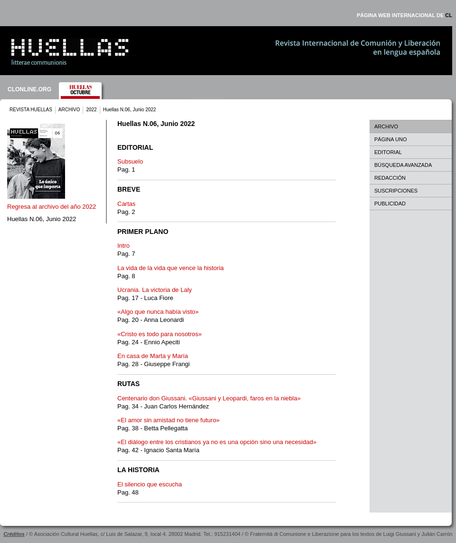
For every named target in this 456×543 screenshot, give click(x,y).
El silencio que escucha (149, 484)
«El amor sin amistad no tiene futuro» (168, 420)
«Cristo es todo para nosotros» (159, 334)
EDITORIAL (388, 152)
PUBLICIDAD (390, 203)
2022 (91, 109)
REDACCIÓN (390, 178)
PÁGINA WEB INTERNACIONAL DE (404, 15)
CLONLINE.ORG (29, 89)
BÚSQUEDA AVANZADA (403, 165)
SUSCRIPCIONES (396, 191)
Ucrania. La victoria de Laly (154, 289)
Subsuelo (130, 161)
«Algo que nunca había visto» (158, 311)
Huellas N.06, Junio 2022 (41, 219)
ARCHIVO (69, 109)
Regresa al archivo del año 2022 (51, 206)
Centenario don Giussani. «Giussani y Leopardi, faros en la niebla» (209, 398)
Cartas (126, 203)
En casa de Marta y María (152, 355)
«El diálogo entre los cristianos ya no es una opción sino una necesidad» (216, 442)
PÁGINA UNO (390, 139)
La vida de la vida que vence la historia (170, 268)
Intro (123, 245)
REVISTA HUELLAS (31, 109)
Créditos (14, 534)
